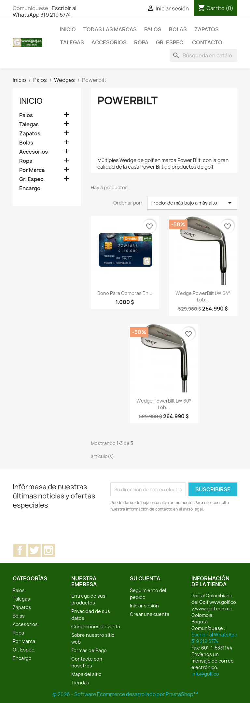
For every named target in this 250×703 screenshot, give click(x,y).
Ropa (141, 42)
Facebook (19, 550)
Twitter (34, 550)
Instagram (48, 550)
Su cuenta (145, 578)
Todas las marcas (110, 29)
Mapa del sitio (86, 674)
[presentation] (164, 530)
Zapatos (206, 29)
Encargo (29, 188)
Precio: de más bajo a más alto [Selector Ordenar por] (192, 203)
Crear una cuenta (149, 614)
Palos (152, 29)
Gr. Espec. (170, 42)
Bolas (178, 29)
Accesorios (109, 42)
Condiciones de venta (95, 626)
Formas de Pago (89, 650)
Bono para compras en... (124, 293)
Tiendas (80, 683)
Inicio (68, 29)
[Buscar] (203, 55)
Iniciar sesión (144, 606)
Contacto (207, 42)
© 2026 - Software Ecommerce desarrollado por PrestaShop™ (125, 694)
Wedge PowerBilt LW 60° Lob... (163, 404)
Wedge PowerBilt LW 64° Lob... (202, 296)
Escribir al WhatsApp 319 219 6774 (44, 11)
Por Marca (32, 170)
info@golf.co (205, 674)
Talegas (72, 42)
